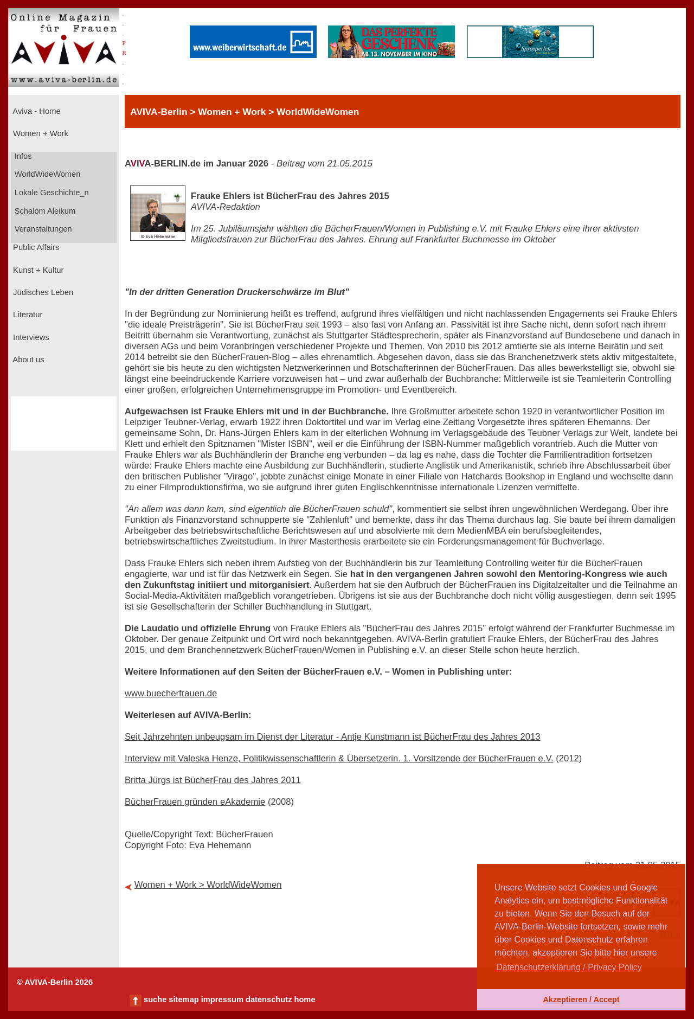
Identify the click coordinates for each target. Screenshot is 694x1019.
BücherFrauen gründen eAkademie (195, 802)
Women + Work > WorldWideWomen (208, 885)
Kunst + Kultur (37, 270)
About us (27, 359)
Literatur (26, 314)
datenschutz (269, 999)
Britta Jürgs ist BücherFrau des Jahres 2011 (213, 780)
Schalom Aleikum (43, 211)
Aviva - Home (36, 111)
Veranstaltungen (42, 229)
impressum (222, 999)
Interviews (30, 337)
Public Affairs (35, 247)
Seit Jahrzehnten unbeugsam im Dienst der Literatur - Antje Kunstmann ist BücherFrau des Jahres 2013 (333, 737)
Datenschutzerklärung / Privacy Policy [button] (569, 967)
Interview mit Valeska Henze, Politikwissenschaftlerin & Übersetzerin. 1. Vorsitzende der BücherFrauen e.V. (339, 758)
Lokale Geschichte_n (50, 192)
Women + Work (39, 133)
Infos (22, 156)
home (304, 999)
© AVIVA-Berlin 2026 (55, 982)
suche (155, 999)
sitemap (183, 999)
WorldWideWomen (46, 174)
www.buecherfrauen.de (171, 693)
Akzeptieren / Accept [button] (581, 999)
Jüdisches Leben (42, 292)
